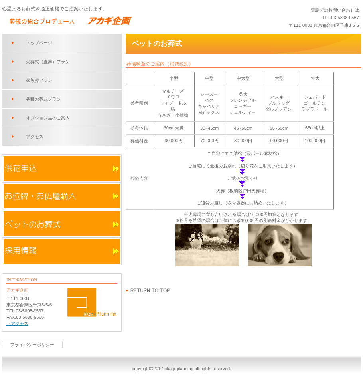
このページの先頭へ (148, 290)
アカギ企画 (107, 20)
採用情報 (62, 251)
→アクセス (17, 323)
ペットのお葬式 (62, 223)
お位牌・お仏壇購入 (62, 196)
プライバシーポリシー (32, 344)
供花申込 (62, 168)
